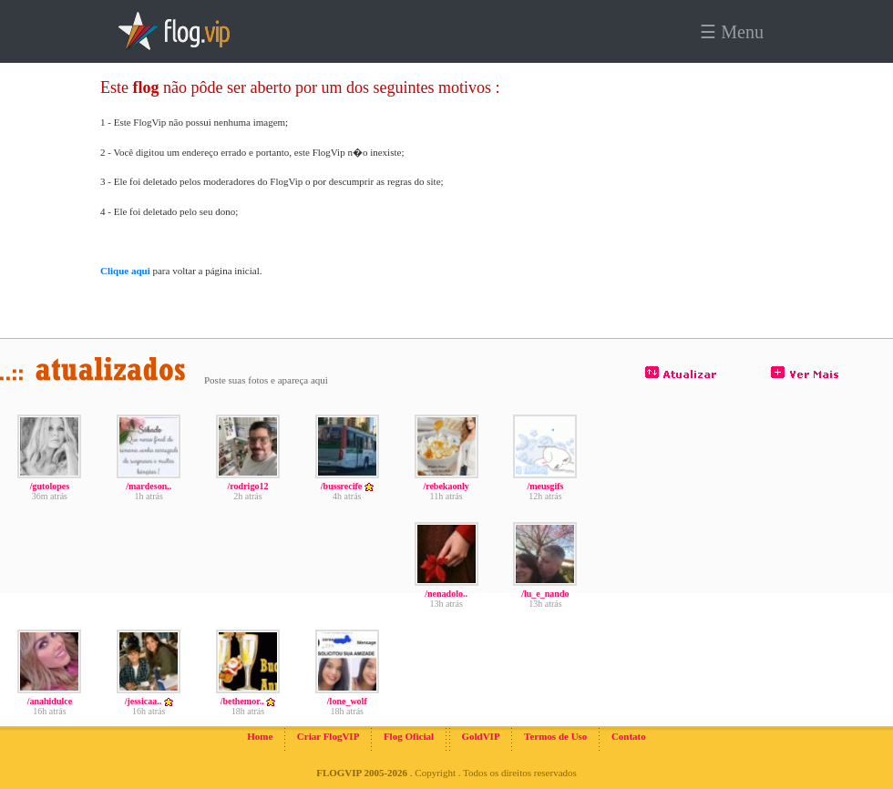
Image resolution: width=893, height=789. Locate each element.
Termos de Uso (555, 736)
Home (259, 736)
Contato (628, 736)
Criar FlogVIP (328, 736)
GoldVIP (480, 736)
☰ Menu (732, 32)
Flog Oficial (409, 736)
